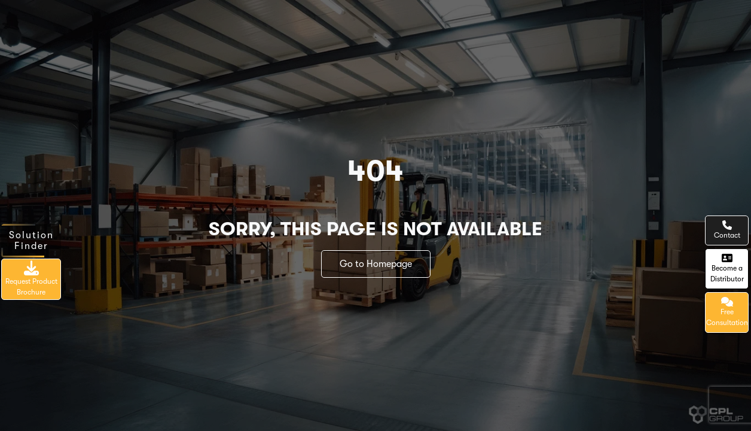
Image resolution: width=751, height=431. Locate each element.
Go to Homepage (376, 264)
